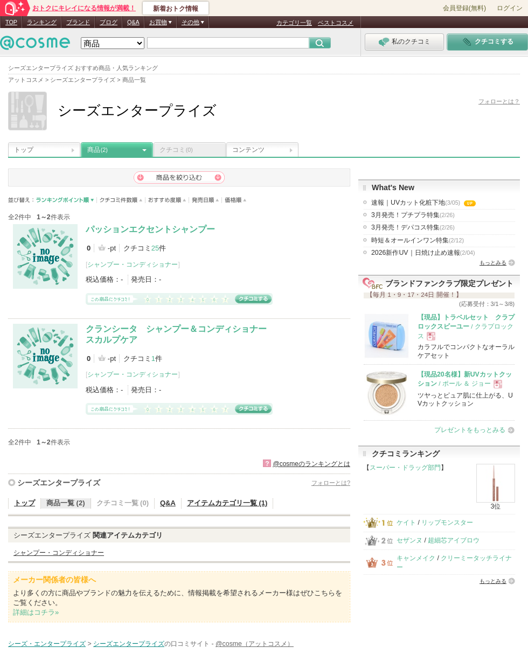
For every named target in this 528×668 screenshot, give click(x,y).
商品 (97, 150)
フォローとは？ (499, 101)
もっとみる (493, 263)
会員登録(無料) (464, 8)
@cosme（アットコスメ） (255, 644)
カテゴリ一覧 (294, 22)
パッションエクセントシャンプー (150, 229)
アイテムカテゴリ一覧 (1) (227, 503)
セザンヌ (409, 540)
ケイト (406, 522)
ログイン (510, 8)
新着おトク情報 (175, 8)
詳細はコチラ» (36, 612)
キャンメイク (416, 558)
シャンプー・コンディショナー (132, 264)
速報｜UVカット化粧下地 (423, 202)
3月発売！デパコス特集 (413, 227)
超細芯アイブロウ (454, 540)
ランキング (42, 22)
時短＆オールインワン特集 (417, 240)
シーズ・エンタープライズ (47, 644)
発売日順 (205, 200)
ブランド (78, 22)
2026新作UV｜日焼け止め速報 (423, 252)
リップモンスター (447, 522)
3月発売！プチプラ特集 (413, 215)
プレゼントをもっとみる (469, 430)
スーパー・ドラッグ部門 (405, 467)
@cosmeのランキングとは (311, 464)
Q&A (133, 22)
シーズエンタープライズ (58, 482)
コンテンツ (248, 150)
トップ (23, 150)
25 (155, 248)
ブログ (108, 22)
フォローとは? (330, 482)
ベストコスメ (335, 22)
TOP (11, 22)
